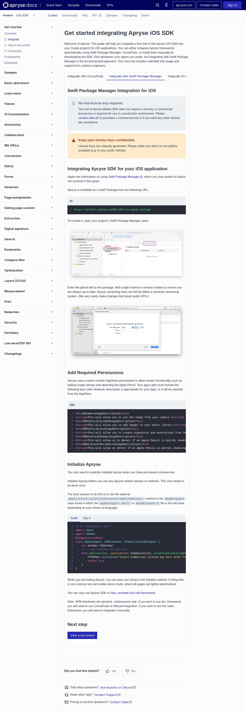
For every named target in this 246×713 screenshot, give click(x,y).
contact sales (88, 117)
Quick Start (54, 5)
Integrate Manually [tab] (181, 76)
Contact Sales (120, 702)
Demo (145, 15)
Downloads (93, 5)
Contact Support (107, 695)
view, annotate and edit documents (132, 592)
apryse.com (184, 5)
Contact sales (209, 5)
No (130, 671)
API (96, 15)
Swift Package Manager (125, 176)
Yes (110, 671)
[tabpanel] (126, 361)
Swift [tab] (73, 518)
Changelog (129, 15)
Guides (52, 15)
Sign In (232, 5)
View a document (82, 635)
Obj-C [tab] (87, 518)
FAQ (85, 15)
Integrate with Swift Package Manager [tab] (135, 76)
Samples (74, 5)
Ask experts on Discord (118, 687)
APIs (110, 5)
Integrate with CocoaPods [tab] (85, 76)
